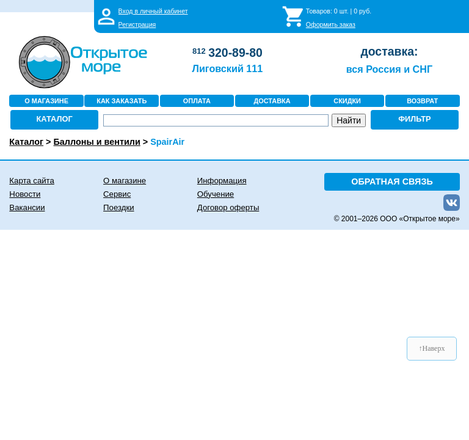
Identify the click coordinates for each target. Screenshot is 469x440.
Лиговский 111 (227, 68)
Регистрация (137, 24)
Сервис (117, 194)
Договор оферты (228, 207)
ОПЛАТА (197, 101)
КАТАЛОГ (55, 118)
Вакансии (27, 207)
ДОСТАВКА (271, 101)
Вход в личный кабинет (153, 11)
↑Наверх (432, 348)
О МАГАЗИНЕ (46, 101)
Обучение (215, 194)
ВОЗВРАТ (422, 101)
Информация (222, 180)
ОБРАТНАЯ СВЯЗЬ (392, 181)
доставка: (389, 51)
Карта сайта (31, 180)
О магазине (124, 180)
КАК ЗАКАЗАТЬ (121, 101)
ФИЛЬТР (414, 118)
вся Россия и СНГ (389, 69)
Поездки (118, 207)
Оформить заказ (330, 24)
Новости (24, 194)
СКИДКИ (347, 101)
